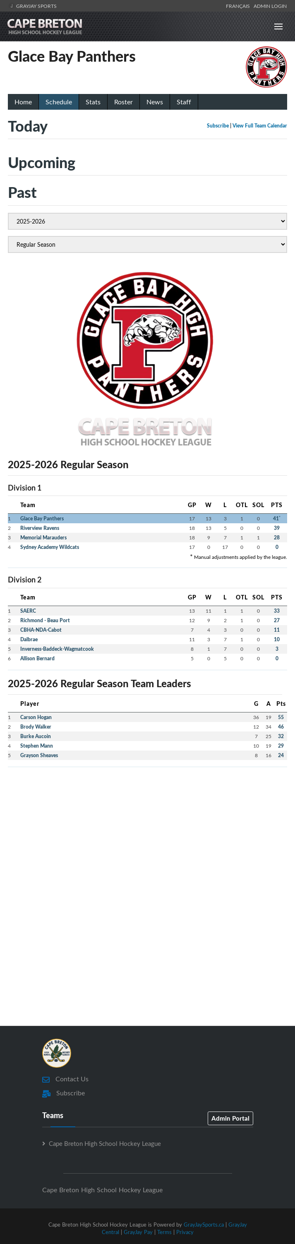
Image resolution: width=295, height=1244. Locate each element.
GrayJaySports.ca (204, 1224)
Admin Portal (230, 1118)
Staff (184, 101)
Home (23, 101)
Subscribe (218, 125)
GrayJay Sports (32, 5)
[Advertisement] (147, 832)
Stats (93, 101)
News (154, 101)
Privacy (185, 1232)
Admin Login (270, 5)
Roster (123, 101)
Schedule (59, 101)
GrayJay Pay (138, 1232)
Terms (164, 1232)
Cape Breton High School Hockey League (105, 1143)
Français (239, 5)
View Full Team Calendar (260, 125)
